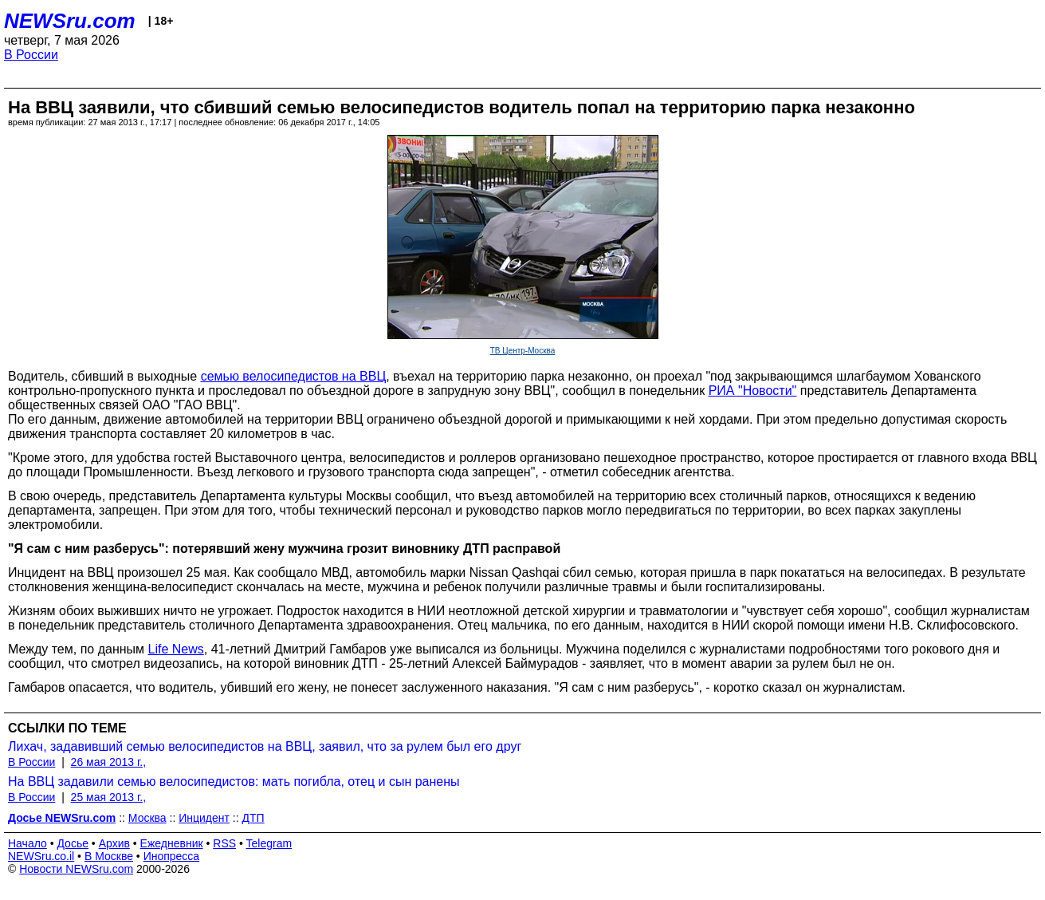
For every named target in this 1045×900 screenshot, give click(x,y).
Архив (114, 843)
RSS (224, 843)
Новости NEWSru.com (76, 868)
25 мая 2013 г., (109, 797)
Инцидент (204, 817)
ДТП (253, 817)
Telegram (269, 843)
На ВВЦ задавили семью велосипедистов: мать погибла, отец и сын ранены (234, 781)
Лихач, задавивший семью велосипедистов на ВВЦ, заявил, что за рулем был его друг (264, 746)
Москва (147, 817)
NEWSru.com (70, 21)
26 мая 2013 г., (109, 762)
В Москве (108, 856)
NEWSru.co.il (41, 856)
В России (31, 54)
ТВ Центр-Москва (523, 350)
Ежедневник (171, 843)
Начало (27, 843)
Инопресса (171, 856)
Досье (72, 843)
